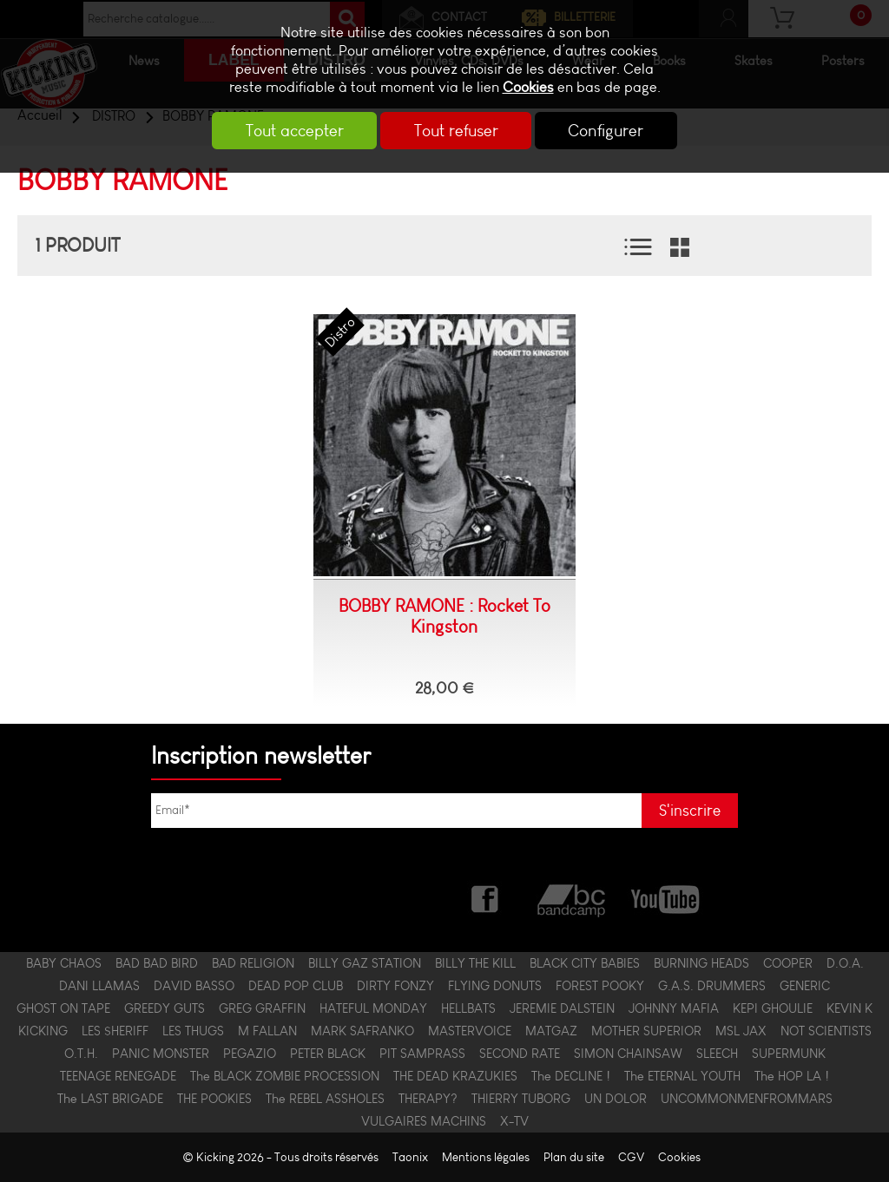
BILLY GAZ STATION (364, 963)
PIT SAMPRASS (422, 1053)
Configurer (612, 131)
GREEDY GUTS (164, 1008)
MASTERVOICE (469, 1031)
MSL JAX (741, 1031)
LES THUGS (193, 1031)
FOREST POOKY (600, 986)
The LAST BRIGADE (110, 1098)
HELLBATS (468, 1008)
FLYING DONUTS (495, 986)
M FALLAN (267, 1031)
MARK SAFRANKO (362, 1031)
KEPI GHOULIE (773, 1008)
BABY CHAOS (64, 963)
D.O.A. (845, 963)
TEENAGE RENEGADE (118, 1076)
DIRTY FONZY (395, 986)
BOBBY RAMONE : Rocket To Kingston (444, 616)
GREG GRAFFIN (262, 1008)
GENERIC (805, 986)
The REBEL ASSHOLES (325, 1098)
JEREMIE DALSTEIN (562, 1008)
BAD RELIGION (253, 963)
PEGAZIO (249, 1053)
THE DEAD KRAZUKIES (455, 1076)
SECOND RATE (519, 1053)
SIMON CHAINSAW (628, 1053)
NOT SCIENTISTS (826, 1031)
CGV (631, 1157)
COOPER (788, 963)
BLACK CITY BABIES (585, 963)
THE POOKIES (214, 1098)
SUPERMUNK (789, 1053)
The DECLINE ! (570, 1076)
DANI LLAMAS (99, 986)
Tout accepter (289, 131)
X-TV (514, 1121)
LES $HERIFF (115, 1031)
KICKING (43, 1031)
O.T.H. (81, 1053)
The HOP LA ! (791, 1076)
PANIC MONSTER (160, 1053)
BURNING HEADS (701, 963)
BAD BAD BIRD (156, 963)
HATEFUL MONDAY (373, 1008)
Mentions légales (486, 1157)
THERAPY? (428, 1098)
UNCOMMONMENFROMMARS (747, 1098)
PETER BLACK (327, 1053)
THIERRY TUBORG (520, 1098)
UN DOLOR (615, 1098)
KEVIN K (849, 1008)
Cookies (528, 87)
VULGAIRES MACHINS (423, 1121)
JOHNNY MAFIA (674, 1008)
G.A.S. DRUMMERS (712, 986)
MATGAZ (551, 1031)
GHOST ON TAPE (63, 1008)
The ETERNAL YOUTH (682, 1076)
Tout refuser (456, 131)
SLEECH (717, 1053)
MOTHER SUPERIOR (646, 1031)
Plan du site (573, 1157)
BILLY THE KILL (475, 963)
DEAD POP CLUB (295, 986)
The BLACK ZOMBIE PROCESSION (284, 1076)
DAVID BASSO (194, 986)
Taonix (410, 1157)
